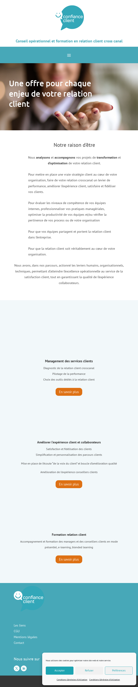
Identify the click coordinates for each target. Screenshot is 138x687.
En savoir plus (69, 392)
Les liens (20, 625)
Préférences (118, 670)
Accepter (60, 670)
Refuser (89, 670)
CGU (17, 631)
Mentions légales (25, 637)
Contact (19, 643)
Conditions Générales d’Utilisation (72, 679)
